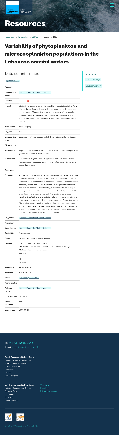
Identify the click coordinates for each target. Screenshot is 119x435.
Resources (9, 37)
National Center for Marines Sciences (35, 92)
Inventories (22, 37)
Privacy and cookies (48, 391)
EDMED (35, 37)
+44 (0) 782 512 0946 (21, 343)
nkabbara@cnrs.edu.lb (29, 278)
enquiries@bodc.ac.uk (25, 347)
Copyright (44, 385)
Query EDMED (12, 81)
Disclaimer (44, 388)
